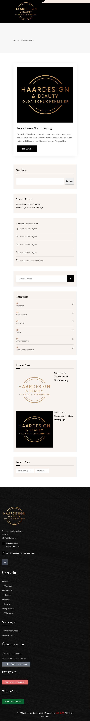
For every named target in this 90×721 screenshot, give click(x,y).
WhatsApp (9, 613)
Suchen (21, 170)
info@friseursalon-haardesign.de (20, 553)
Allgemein (20, 305)
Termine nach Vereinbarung (28, 204)
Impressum (9, 608)
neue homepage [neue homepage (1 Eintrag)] (24, 471)
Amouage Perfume (35, 260)
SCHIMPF (60, 713)
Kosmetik (20, 322)
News (18, 331)
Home (16, 40)
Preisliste (8, 590)
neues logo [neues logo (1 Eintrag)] (42, 471)
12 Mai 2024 (60, 373)
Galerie (7, 595)
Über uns (8, 586)
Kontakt (8, 604)
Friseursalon (21, 313)
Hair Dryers (32, 228)
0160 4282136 (12, 546)
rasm (22, 228)
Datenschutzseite (12, 631)
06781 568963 (12, 543)
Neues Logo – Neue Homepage (35, 128)
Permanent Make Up (25, 349)
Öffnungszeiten (23, 340)
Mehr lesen (27, 149)
